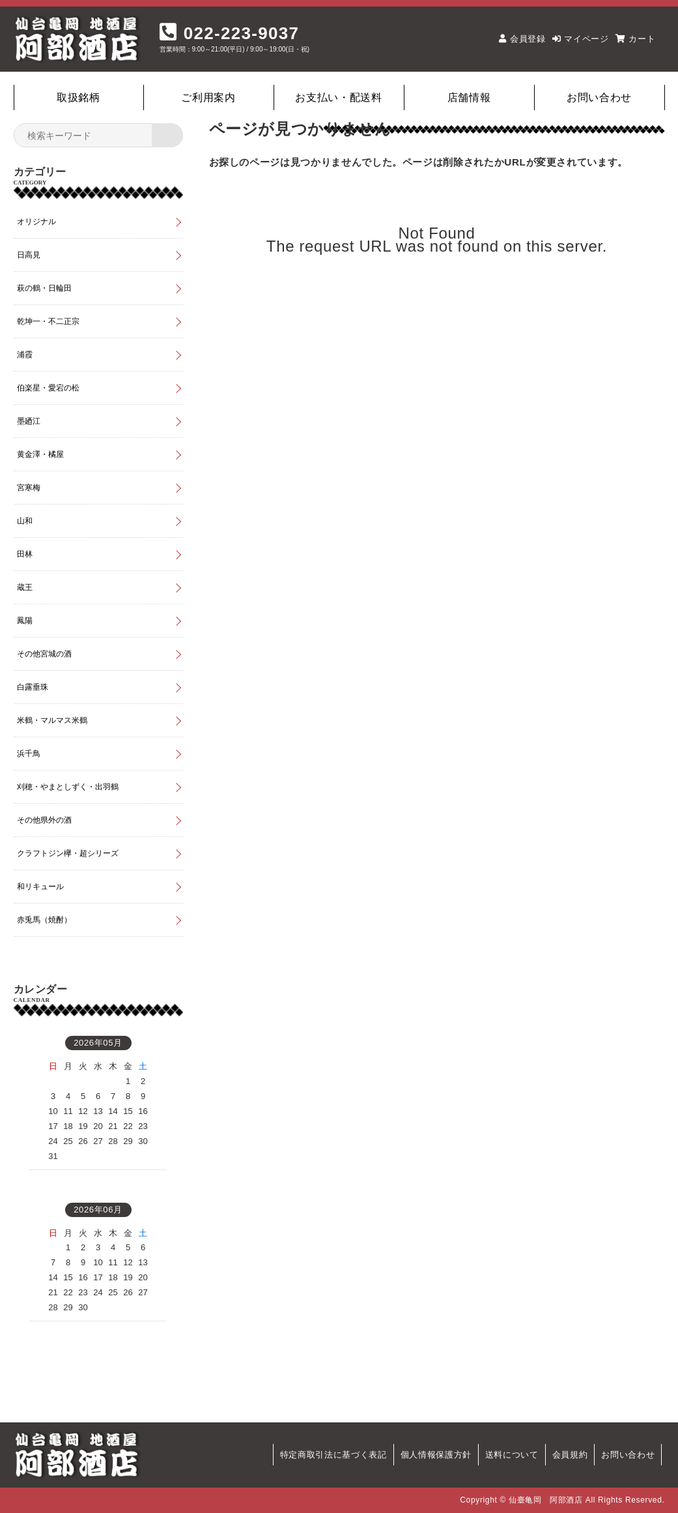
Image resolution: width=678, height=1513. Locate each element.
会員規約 (570, 1455)
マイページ (586, 39)
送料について (512, 1455)
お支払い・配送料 (338, 97)
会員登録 (528, 39)
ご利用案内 (208, 97)
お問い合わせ (599, 97)
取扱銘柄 (78, 97)
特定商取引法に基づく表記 (333, 1455)
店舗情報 (469, 97)
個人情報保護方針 (436, 1455)
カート (642, 39)
